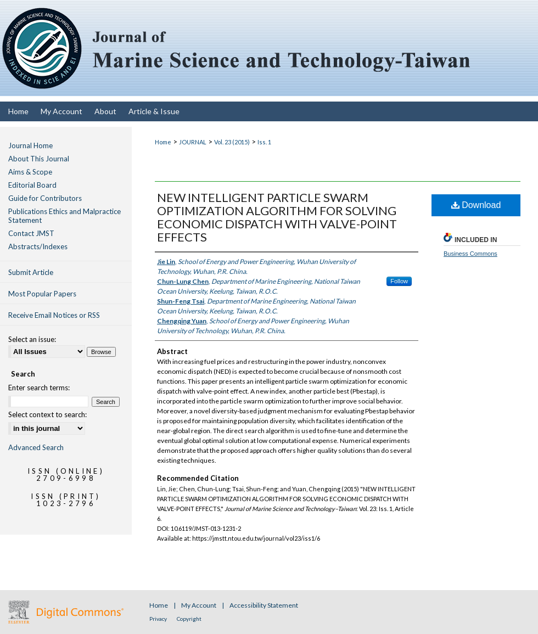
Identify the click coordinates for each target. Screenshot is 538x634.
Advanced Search (36, 447)
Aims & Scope (30, 171)
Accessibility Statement (263, 605)
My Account (199, 605)
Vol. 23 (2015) (232, 141)
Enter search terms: (39, 387)
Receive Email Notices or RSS (54, 315)
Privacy (158, 618)
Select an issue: (32, 339)
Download (476, 205)
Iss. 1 (264, 141)
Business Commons (470, 253)
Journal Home (30, 145)
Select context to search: (47, 414)
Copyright (189, 618)
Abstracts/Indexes (38, 246)
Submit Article (30, 272)
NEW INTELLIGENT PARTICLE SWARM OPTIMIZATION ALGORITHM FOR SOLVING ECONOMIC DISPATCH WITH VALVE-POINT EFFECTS (277, 217)
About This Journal (38, 158)
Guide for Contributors (45, 198)
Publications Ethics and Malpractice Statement (64, 216)
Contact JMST (31, 233)
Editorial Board (32, 185)
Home (163, 141)
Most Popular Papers (42, 293)
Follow (399, 281)
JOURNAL (192, 141)
